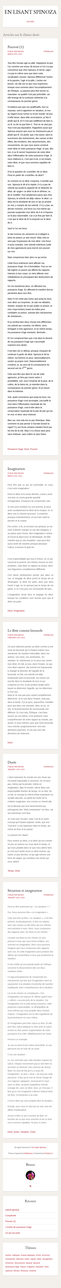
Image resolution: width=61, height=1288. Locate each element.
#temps (16, 1271)
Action (16, 1132)
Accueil (30, 22)
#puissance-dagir (12, 1267)
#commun (46, 1255)
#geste (33, 1259)
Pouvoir (33, 449)
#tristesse (24, 1271)
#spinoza (9, 1271)
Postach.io (48, 1153)
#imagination (47, 1259)
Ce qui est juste (12, 1233)
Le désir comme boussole (25, 630)
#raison (23, 1267)
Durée (12, 762)
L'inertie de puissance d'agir (18, 1227)
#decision (20, 1259)
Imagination (16, 468)
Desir (26, 449)
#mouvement (19, 1263)
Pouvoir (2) (10, 1221)
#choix (38, 1255)
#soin (46, 1267)
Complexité (10, 1215)
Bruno (30, 1164)
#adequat (16, 1255)
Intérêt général (12, 1210)
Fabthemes (28, 1153)
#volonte (32, 1271)
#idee (39, 1259)
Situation (25, 1132)
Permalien (48, 51)
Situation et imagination (25, 890)
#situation (40, 1267)
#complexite (10, 1259)
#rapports (31, 1267)
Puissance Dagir (15, 449)
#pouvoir (36, 1263)
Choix (33, 1132)
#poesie (29, 1263)
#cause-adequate (28, 1255)
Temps (11, 871)
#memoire (9, 1263)
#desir (27, 1259)
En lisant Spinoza (30, 11)
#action (8, 1255)
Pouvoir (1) (16, 46)
